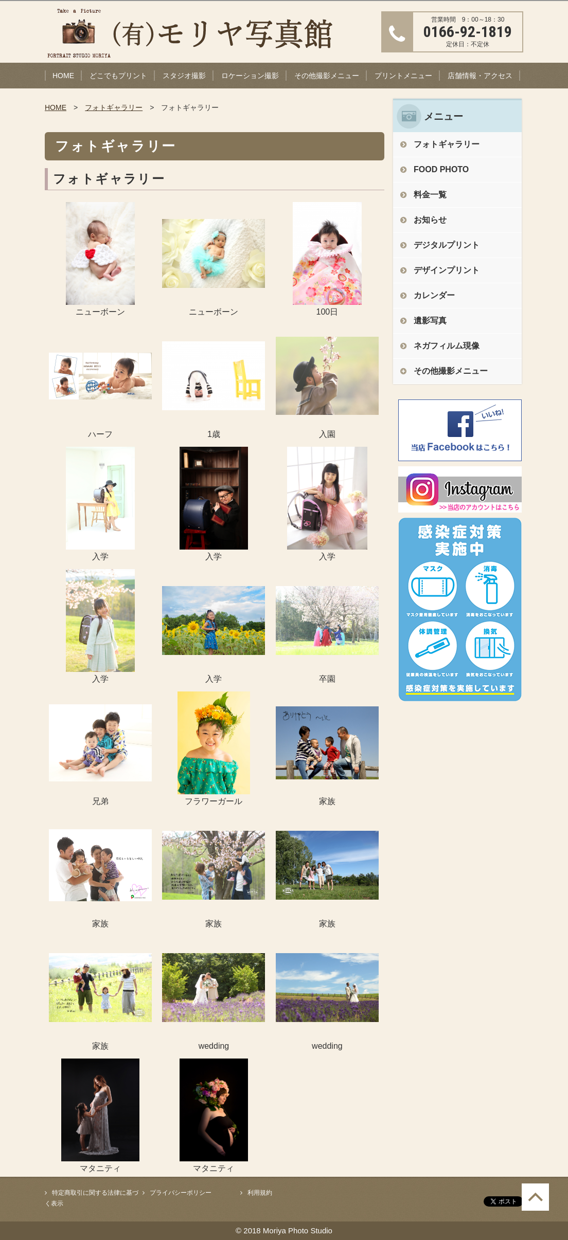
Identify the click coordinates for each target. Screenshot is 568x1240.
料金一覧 (430, 194)
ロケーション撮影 (250, 75)
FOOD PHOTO (441, 169)
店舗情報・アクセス (480, 75)
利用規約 (259, 1192)
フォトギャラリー (114, 107)
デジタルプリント (447, 245)
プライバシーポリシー (180, 1192)
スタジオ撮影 (184, 75)
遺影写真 (430, 320)
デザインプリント (447, 270)
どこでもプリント (118, 75)
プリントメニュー (403, 75)
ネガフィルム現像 (447, 345)
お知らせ (430, 219)
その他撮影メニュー (326, 75)
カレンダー (434, 295)
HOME (63, 75)
